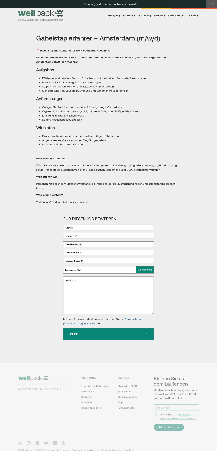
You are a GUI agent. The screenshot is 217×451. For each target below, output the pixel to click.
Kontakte (86, 405)
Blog (120, 405)
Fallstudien (87, 394)
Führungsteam (126, 410)
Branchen (86, 399)
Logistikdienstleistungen (94, 388)
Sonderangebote (91, 410)
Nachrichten (124, 394)
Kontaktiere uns (176, 15)
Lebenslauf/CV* (73, 270)
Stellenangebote (127, 399)
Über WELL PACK (127, 388)
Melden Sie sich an (168, 430)
